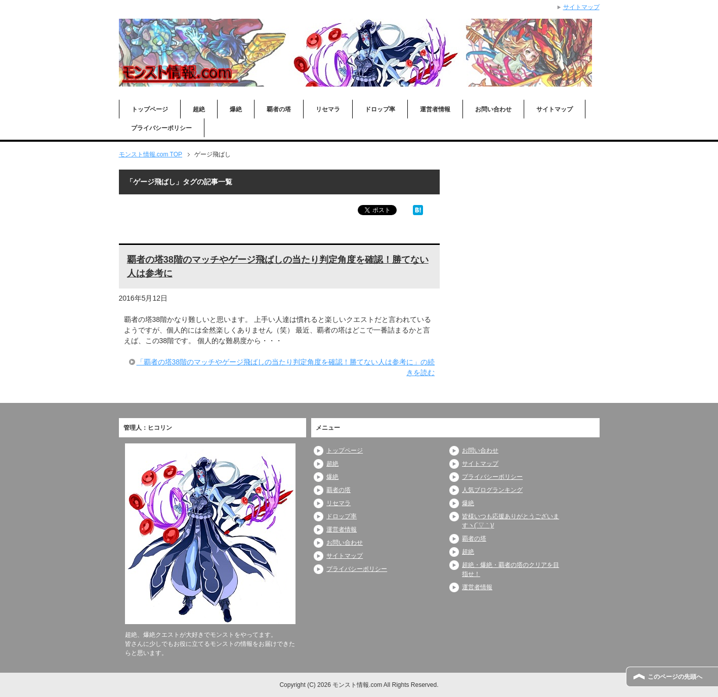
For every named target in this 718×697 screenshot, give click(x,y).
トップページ (150, 109)
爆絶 (236, 109)
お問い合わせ (493, 109)
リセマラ (328, 109)
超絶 (199, 109)
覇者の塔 (279, 109)
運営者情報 (435, 109)
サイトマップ (554, 109)
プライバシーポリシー (161, 128)
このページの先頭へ (675, 676)
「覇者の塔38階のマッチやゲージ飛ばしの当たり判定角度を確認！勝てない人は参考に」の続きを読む (286, 367)
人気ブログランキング (492, 490)
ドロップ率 (380, 109)
